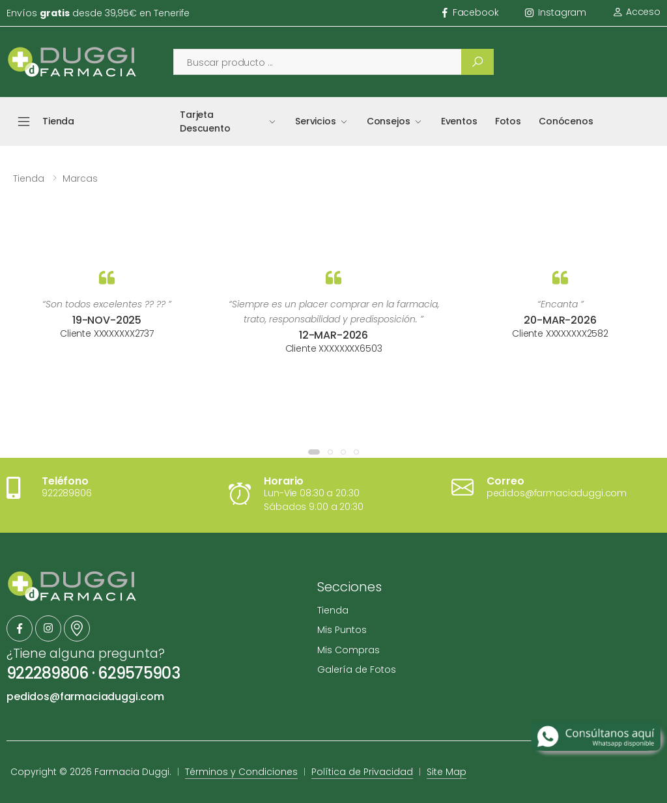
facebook (470, 12)
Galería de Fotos (356, 669)
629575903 (139, 673)
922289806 (48, 673)
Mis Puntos (342, 629)
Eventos (459, 121)
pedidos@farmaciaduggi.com (85, 696)
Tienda (28, 178)
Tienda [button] (58, 121)
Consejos (388, 121)
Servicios (315, 121)
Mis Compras (348, 649)
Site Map (446, 771)
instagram (556, 12)
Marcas (80, 178)
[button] (314, 452)
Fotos (508, 121)
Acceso (636, 11)
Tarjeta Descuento (205, 121)
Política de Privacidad (362, 771)
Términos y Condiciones (241, 771)
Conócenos (566, 121)
